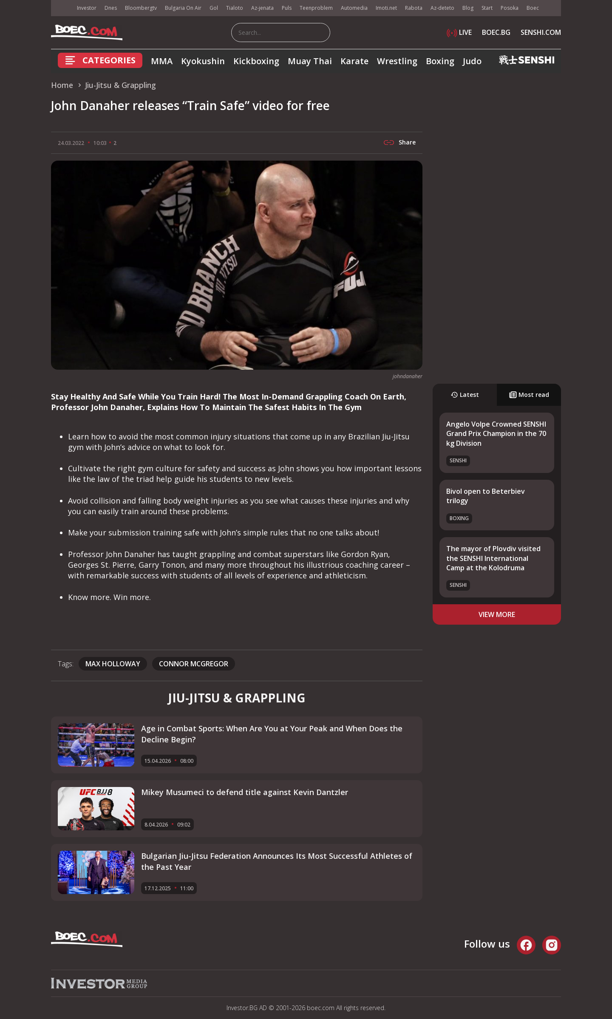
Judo (472, 61)
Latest (464, 395)
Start (487, 7)
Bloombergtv (141, 7)
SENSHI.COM (541, 32)
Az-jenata (262, 7)
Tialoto (234, 7)
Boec (533, 7)
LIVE (459, 32)
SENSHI (458, 460)
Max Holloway (112, 663)
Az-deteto (442, 7)
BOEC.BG (496, 32)
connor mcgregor (193, 663)
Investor (86, 7)
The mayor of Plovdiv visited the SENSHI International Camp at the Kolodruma (493, 558)
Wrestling (397, 61)
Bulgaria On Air (183, 7)
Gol (214, 7)
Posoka (509, 7)
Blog (467, 7)
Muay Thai (310, 61)
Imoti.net (386, 7)
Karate (354, 61)
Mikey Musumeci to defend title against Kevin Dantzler (244, 792)
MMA (162, 61)
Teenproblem (316, 7)
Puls (287, 7)
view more (497, 614)
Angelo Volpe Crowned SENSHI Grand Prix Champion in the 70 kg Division (496, 433)
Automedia (354, 7)
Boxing (440, 61)
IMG (61, 8)
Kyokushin (203, 61)
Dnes (111, 7)
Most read (529, 395)
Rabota (413, 7)
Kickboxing (256, 61)
